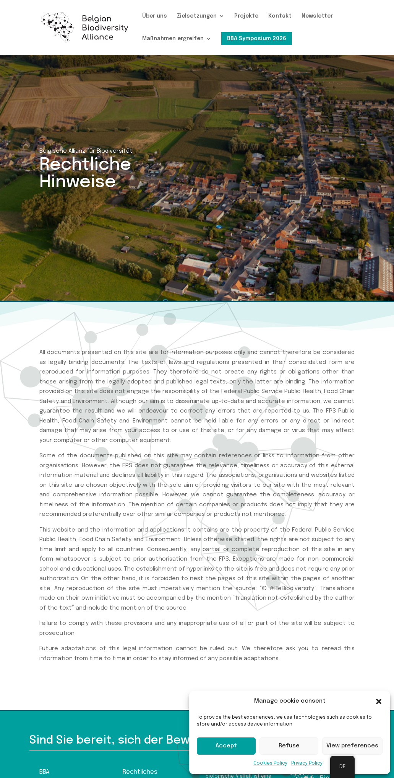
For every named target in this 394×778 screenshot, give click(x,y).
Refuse (289, 746)
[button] (379, 701)
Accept (226, 746)
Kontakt (280, 16)
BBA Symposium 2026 (256, 38)
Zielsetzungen (197, 16)
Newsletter (317, 16)
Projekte (246, 16)
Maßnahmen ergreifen (173, 38)
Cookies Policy (270, 763)
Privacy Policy (307, 763)
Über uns (154, 16)
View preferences (352, 746)
